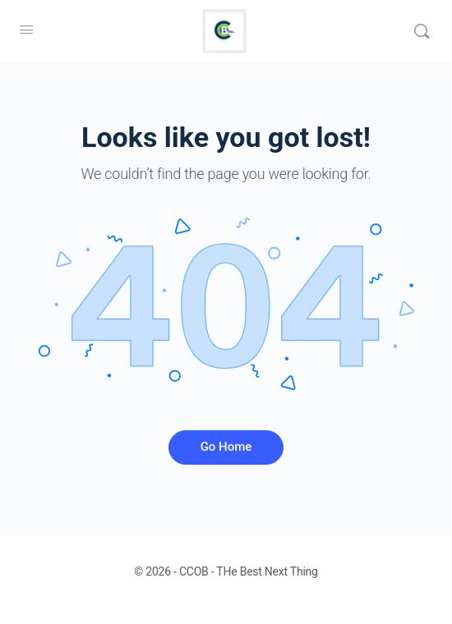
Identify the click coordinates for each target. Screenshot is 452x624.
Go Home (226, 446)
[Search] (421, 31)
